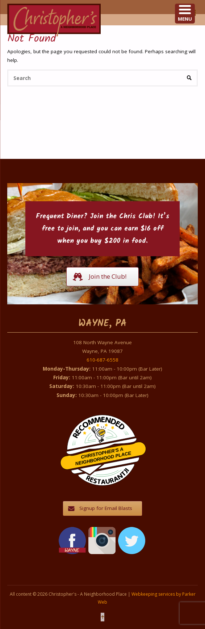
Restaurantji (107, 471)
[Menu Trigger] (185, 14)
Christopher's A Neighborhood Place (103, 457)
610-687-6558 (102, 359)
